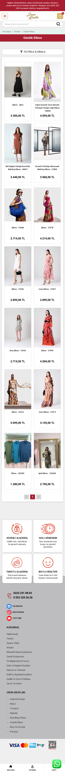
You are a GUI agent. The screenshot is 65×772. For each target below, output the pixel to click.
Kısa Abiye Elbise (16, 718)
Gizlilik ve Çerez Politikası (18, 679)
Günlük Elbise (15, 722)
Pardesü (12, 732)
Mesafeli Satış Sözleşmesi (19, 652)
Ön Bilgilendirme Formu (18, 661)
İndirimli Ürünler (16, 699)
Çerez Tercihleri (14, 683)
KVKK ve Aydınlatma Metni (19, 674)
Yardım (10, 638)
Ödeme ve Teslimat (16, 670)
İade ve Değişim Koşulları (18, 665)
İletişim (10, 647)
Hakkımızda (12, 634)
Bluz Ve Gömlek (16, 727)
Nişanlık (12, 713)
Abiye (11, 704)
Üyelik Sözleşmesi (15, 656)
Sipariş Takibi (13, 643)
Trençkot (13, 708)
